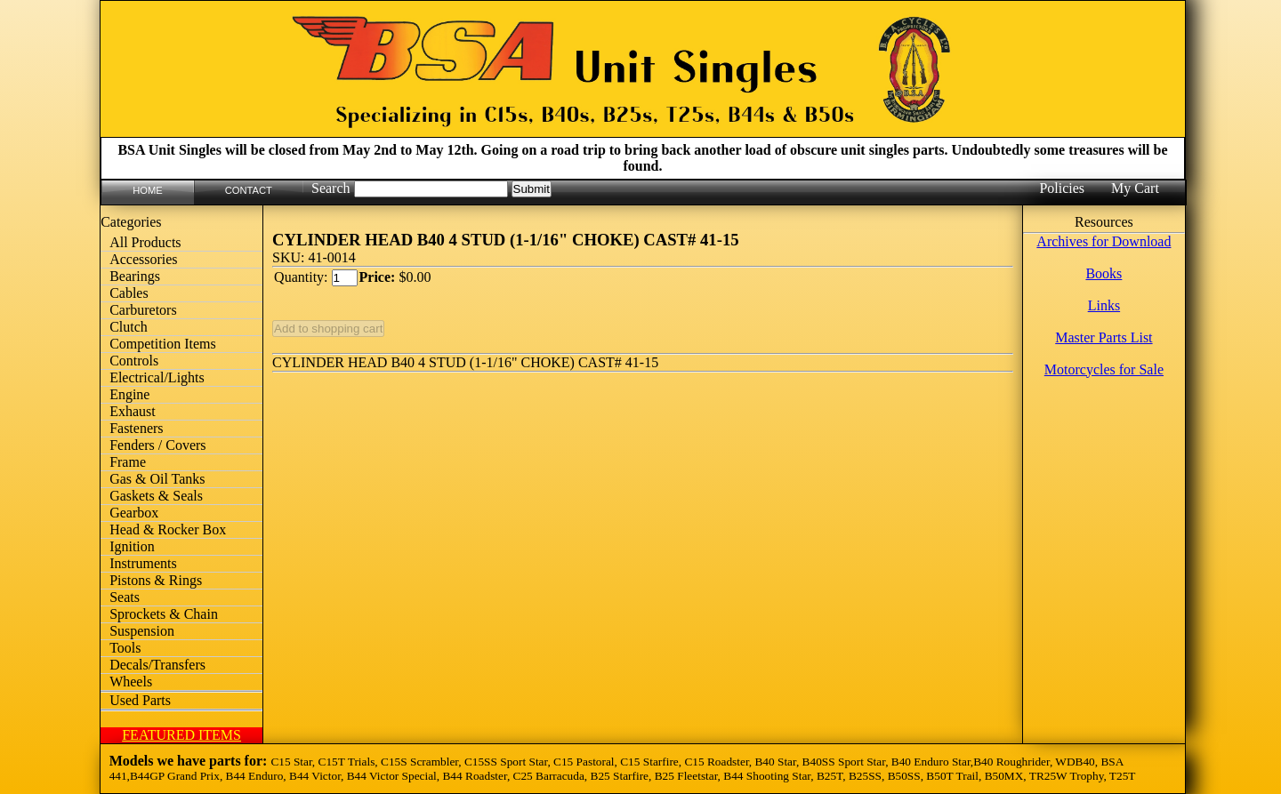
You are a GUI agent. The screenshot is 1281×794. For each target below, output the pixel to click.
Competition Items (162, 343)
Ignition (132, 546)
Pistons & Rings (155, 580)
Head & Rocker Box (167, 529)
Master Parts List (1103, 337)
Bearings (134, 276)
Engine (129, 394)
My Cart (1135, 188)
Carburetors (143, 309)
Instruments (143, 563)
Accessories (143, 259)
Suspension (141, 630)
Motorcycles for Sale (1104, 369)
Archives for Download (1103, 241)
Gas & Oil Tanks (157, 478)
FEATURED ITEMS (181, 734)
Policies (1061, 188)
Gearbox (133, 512)
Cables (129, 293)
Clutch (128, 326)
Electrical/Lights (157, 377)
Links (1104, 305)
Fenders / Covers (157, 445)
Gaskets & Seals (156, 495)
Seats (124, 597)
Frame (127, 461)
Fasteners (136, 428)
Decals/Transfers (157, 664)
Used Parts (140, 700)
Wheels (130, 681)
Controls (133, 360)
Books (1103, 273)
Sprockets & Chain (163, 614)
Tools (125, 647)
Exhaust (132, 411)
